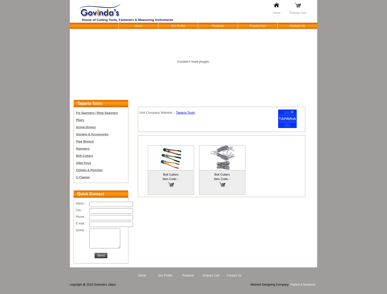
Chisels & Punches (89, 170)
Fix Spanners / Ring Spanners (97, 113)
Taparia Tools (185, 112)
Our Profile (178, 26)
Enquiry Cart (298, 13)
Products (218, 26)
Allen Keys (83, 163)
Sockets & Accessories (92, 134)
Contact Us (297, 26)
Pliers (80, 120)
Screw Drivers (86, 127)
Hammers (83, 148)
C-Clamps (83, 177)
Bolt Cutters (84, 156)
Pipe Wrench (85, 141)
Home (277, 13)
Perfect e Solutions (302, 288)
